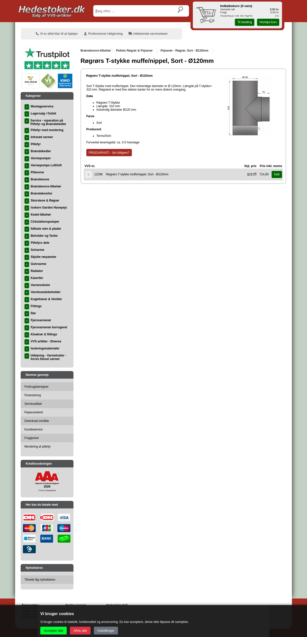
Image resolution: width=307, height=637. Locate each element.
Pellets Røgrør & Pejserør (134, 50)
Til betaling (244, 22)
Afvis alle (80, 630)
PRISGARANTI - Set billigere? (109, 152)
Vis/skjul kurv (268, 22)
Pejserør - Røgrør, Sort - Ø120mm (184, 50)
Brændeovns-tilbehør (96, 50)
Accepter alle (53, 630)
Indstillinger (105, 630)
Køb (277, 174)
